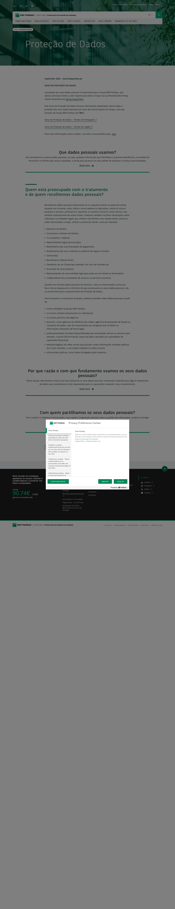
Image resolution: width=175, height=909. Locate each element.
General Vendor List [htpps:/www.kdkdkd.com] (93, 441)
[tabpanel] (101, 437)
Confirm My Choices (58, 481)
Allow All (120, 481)
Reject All (105, 481)
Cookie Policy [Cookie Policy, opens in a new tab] (79, 441)
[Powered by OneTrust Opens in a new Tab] (119, 488)
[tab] (58, 430)
